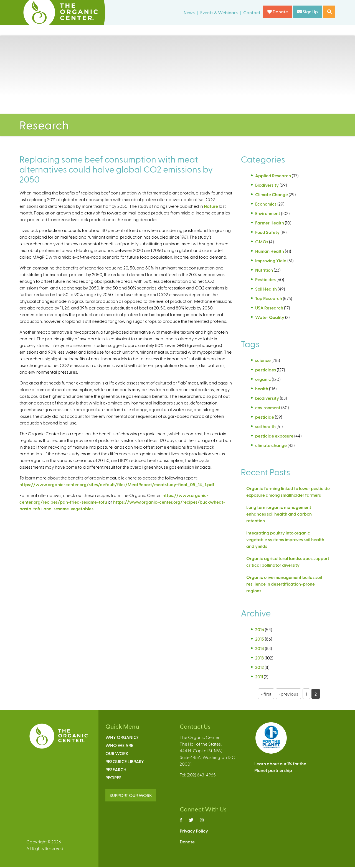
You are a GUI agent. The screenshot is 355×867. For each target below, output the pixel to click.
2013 (259, 657)
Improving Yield (270, 260)
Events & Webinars (219, 12)
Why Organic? (121, 737)
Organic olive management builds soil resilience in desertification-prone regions (284, 583)
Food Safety (267, 232)
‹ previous (288, 693)
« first (266, 693)
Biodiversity (267, 185)
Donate (277, 11)
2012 (259, 667)
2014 (259, 648)
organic (263, 379)
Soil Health (266, 288)
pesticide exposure (274, 435)
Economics (266, 203)
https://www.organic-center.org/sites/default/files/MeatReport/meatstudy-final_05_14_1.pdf (116, 484)
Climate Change (271, 194)
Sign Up (307, 11)
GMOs (261, 241)
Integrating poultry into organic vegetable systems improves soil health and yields (285, 539)
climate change (271, 445)
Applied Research (273, 175)
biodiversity (267, 398)
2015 (259, 638)
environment (267, 407)
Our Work (116, 753)
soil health (265, 426)
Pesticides (265, 279)
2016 (259, 629)
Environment (267, 213)
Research (115, 769)
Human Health (269, 251)
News (189, 12)
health (261, 388)
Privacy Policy (194, 830)
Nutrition (264, 270)
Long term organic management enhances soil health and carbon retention (279, 513)
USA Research (269, 307)
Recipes (113, 777)
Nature (211, 206)
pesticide (264, 416)
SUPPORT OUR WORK (131, 795)
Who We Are (119, 745)
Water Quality (269, 317)
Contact (251, 12)
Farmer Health (269, 222)
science (263, 360)
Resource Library (124, 761)
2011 (259, 676)
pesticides (265, 369)
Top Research (268, 298)
